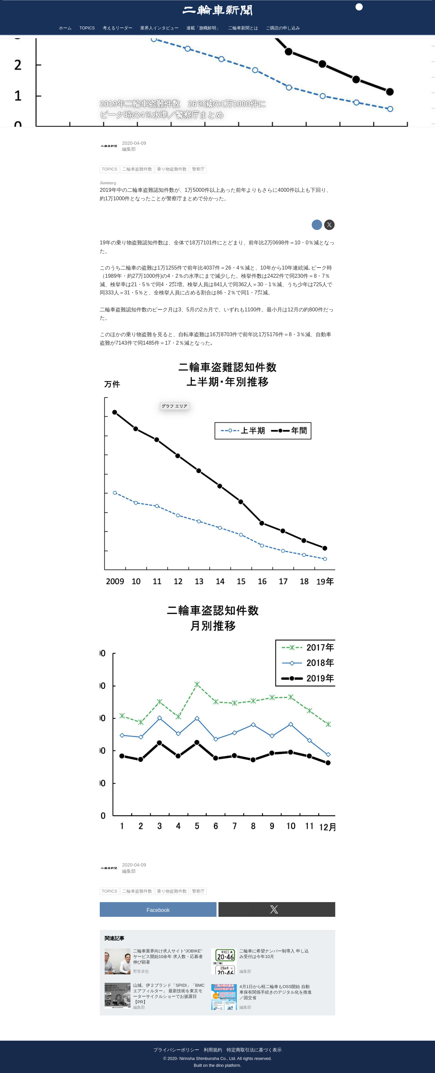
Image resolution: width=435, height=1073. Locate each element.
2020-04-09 (134, 143)
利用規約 (213, 1050)
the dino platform (224, 1065)
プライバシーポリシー (176, 1050)
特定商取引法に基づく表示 (254, 1050)
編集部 (129, 149)
